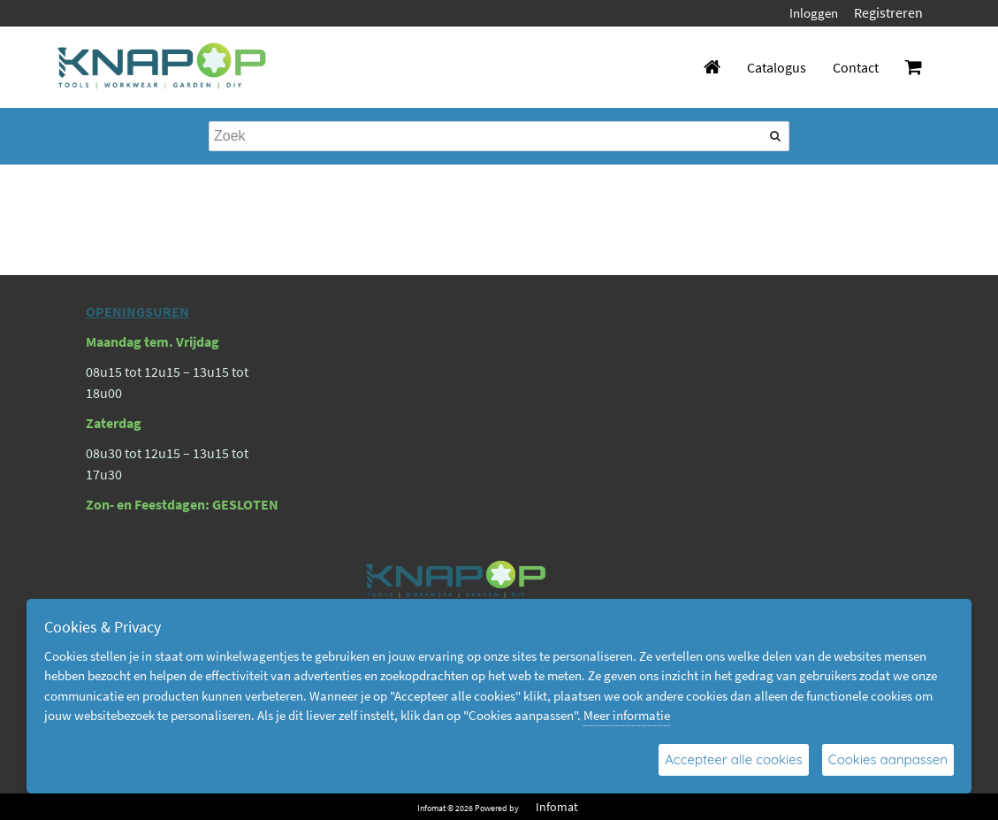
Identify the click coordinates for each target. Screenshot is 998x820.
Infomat (557, 807)
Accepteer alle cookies (734, 759)
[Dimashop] (162, 67)
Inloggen (813, 12)
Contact (856, 67)
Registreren (888, 12)
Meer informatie (626, 715)
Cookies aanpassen (888, 759)
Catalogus (776, 67)
